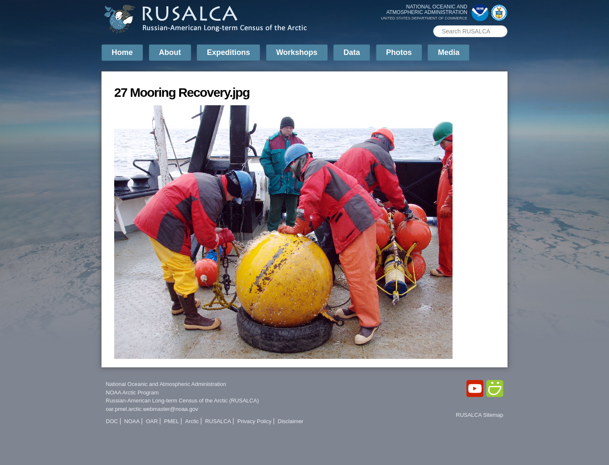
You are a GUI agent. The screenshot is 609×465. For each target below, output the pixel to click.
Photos (399, 52)
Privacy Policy (254, 421)
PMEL (171, 421)
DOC (112, 421)
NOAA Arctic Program (132, 392)
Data (351, 52)
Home (122, 52)
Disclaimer (291, 421)
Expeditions (228, 52)
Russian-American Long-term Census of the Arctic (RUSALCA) (182, 400)
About (170, 52)
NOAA (132, 421)
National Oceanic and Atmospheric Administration (166, 384)
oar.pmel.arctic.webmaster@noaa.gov (152, 409)
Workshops (297, 52)
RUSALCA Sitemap (479, 415)
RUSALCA (218, 421)
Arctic (192, 421)
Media (448, 52)
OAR (152, 421)
